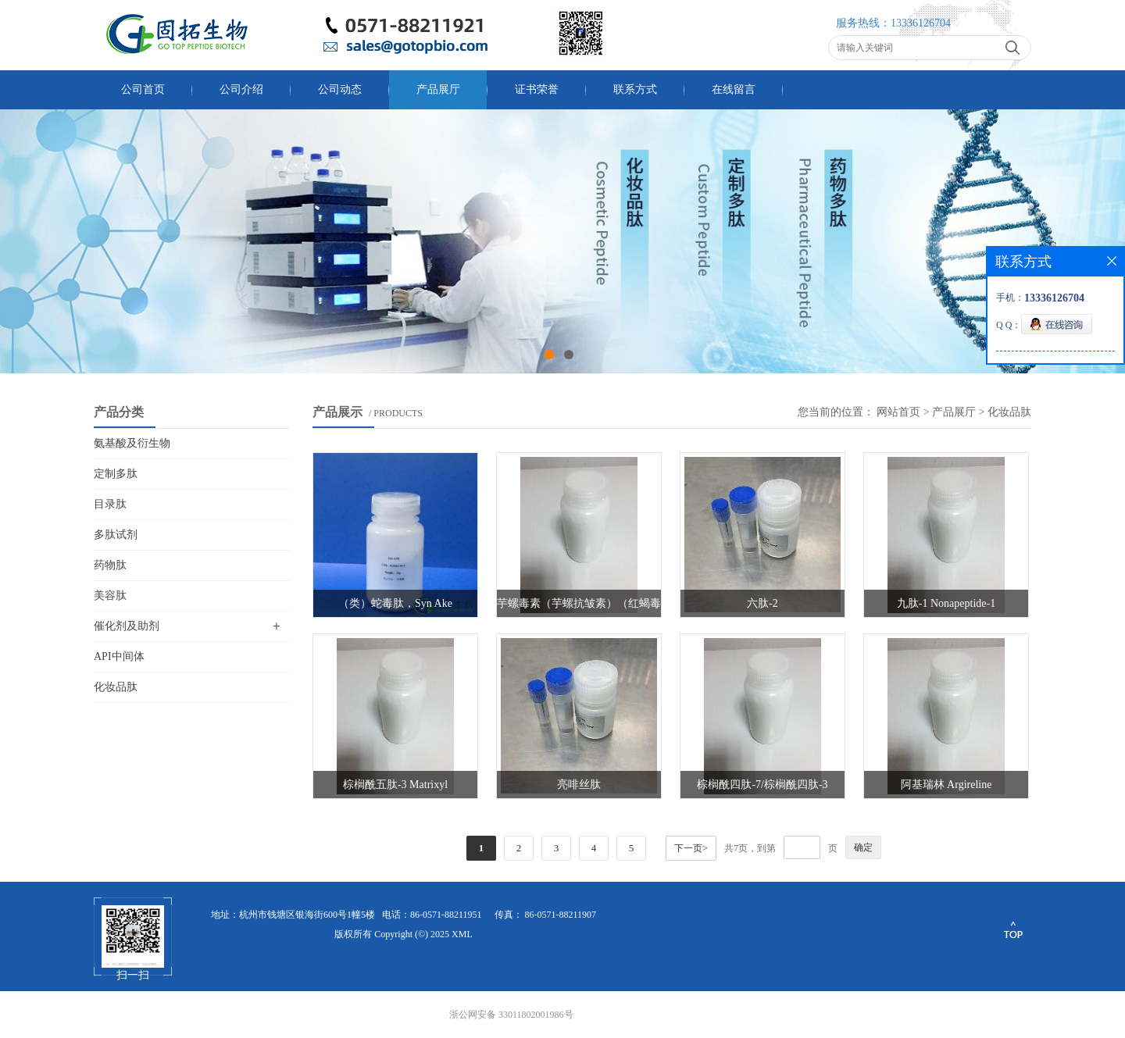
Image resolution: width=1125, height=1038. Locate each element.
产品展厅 (438, 89)
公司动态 (340, 89)
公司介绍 (241, 89)
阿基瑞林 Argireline (946, 784)
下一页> (691, 848)
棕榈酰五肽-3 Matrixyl (395, 784)
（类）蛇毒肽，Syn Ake (395, 603)
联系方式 (635, 89)
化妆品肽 (116, 687)
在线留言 (733, 89)
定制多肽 (116, 474)
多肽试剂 (116, 534)
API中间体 (119, 656)
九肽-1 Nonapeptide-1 (946, 603)
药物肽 (110, 565)
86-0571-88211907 (561, 914)
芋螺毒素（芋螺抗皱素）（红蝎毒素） (579, 607)
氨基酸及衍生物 (132, 443)
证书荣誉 (537, 89)
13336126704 (921, 23)
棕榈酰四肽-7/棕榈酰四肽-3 (762, 784)
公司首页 (143, 89)
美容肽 (110, 595)
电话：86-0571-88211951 (432, 914)
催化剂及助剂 (126, 626)
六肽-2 (762, 603)
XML (462, 934)
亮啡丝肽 (579, 784)
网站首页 (898, 412)
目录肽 (110, 504)
